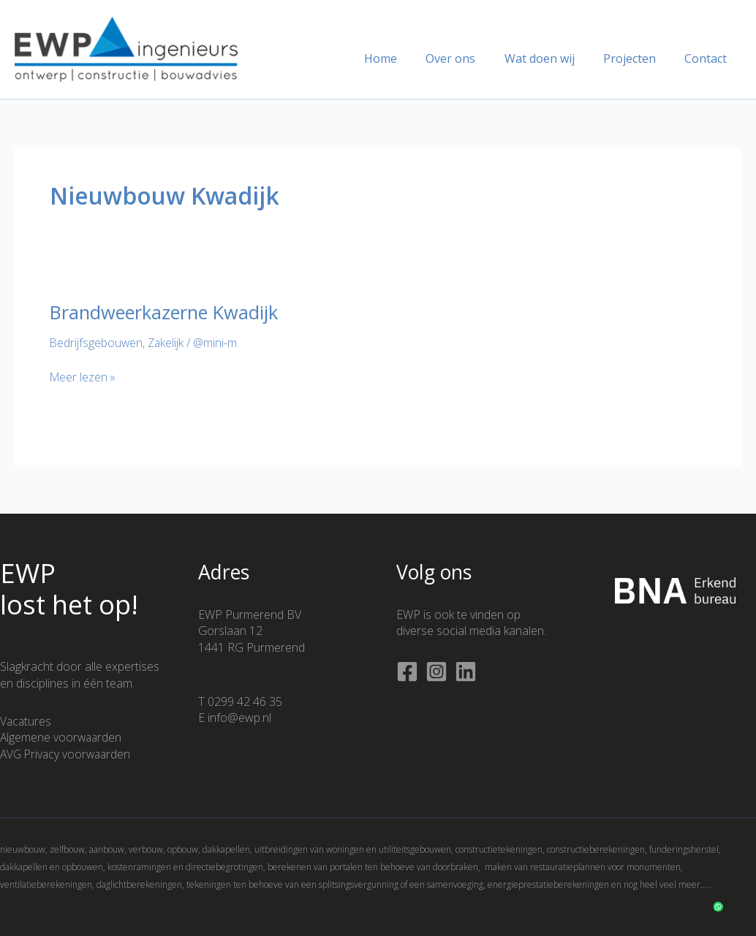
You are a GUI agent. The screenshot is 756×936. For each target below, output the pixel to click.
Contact (708, 58)
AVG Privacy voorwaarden (67, 753)
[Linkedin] (466, 671)
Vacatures (26, 720)
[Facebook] (407, 671)
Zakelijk (167, 343)
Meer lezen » (84, 377)
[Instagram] (436, 671)
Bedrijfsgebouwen (97, 343)
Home (404, 58)
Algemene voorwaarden (62, 737)
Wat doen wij (553, 58)
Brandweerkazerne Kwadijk (167, 312)
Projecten (637, 58)
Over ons (469, 58)
